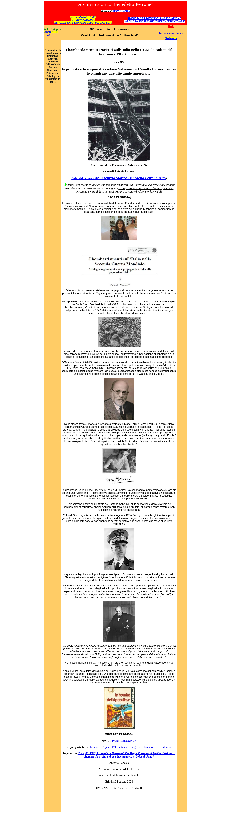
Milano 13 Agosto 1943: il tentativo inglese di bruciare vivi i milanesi (130, 747)
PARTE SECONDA (124, 740)
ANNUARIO (51, 32)
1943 (47, 35)
